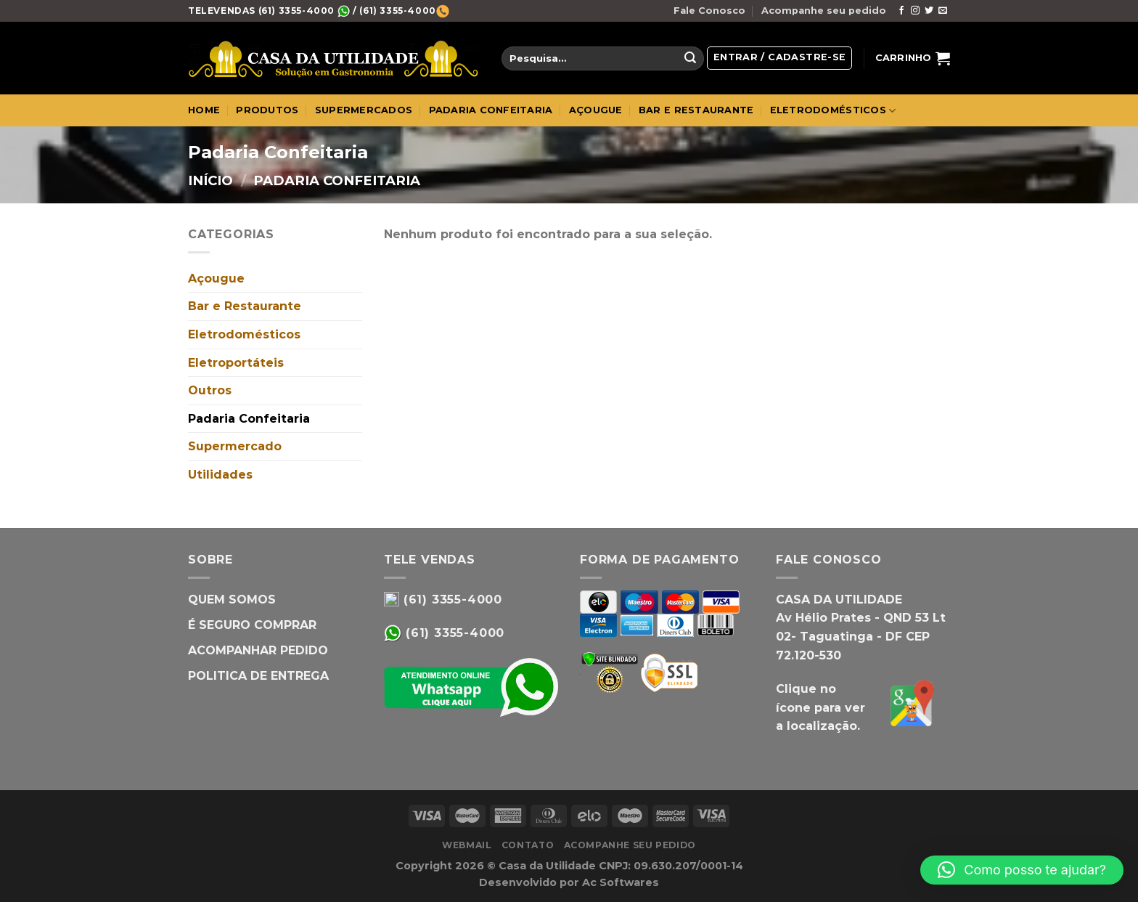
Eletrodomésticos (244, 334)
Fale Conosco (709, 10)
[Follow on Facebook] (901, 11)
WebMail (466, 845)
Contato (528, 845)
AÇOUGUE (596, 110)
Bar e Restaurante (244, 306)
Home (204, 110)
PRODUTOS (267, 110)
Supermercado (235, 446)
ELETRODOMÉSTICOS (833, 111)
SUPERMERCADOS (363, 110)
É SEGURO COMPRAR (252, 625)
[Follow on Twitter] (929, 11)
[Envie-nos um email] (942, 11)
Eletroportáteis (236, 363)
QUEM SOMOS (232, 599)
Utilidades (220, 475)
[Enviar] (690, 58)
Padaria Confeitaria (249, 419)
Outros (210, 390)
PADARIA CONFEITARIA (491, 110)
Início (210, 180)
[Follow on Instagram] (915, 11)
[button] (1021, 870)
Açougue (216, 278)
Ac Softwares (620, 882)
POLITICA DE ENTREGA (258, 676)
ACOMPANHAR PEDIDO (258, 650)
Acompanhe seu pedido (823, 10)
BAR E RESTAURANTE (696, 110)
